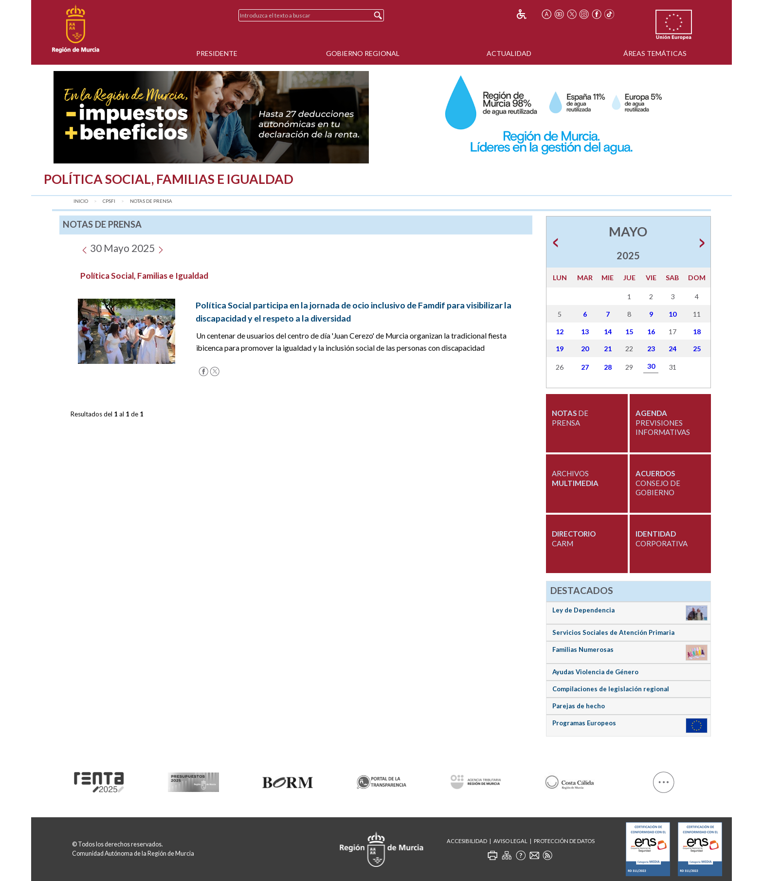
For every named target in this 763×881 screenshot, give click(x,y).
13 (585, 331)
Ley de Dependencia (583, 610)
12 (559, 331)
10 (672, 314)
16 (651, 331)
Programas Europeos (584, 723)
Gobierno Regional (363, 53)
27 (585, 367)
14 (608, 331)
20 (585, 348)
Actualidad (509, 53)
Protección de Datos (564, 841)
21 (608, 348)
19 (559, 348)
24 (672, 348)
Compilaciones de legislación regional (610, 689)
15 (629, 331)
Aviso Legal (510, 841)
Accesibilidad (467, 841)
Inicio (80, 201)
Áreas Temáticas (655, 53)
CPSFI (109, 201)
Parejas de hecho (578, 706)
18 (697, 331)
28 (608, 367)
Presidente (216, 53)
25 (697, 348)
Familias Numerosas (583, 649)
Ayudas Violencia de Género (595, 672)
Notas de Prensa (151, 201)
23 (651, 348)
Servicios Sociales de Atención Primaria (613, 632)
